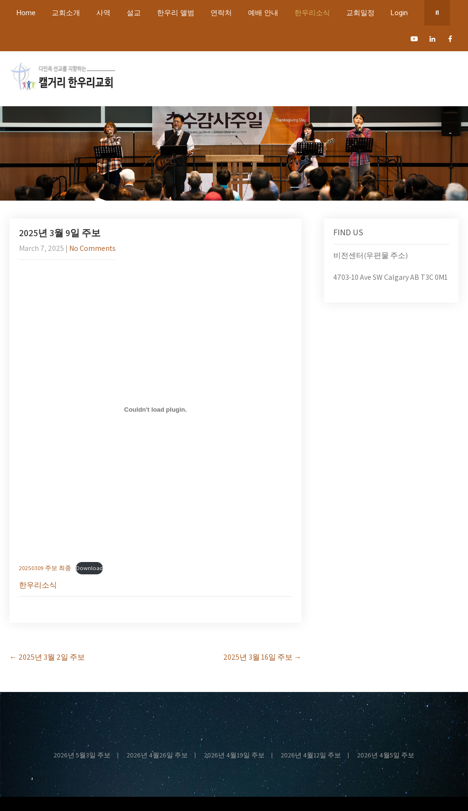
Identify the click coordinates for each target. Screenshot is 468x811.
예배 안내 (263, 13)
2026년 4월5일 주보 (385, 755)
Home (26, 13)
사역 (103, 13)
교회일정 (360, 13)
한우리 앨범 (175, 13)
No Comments (92, 248)
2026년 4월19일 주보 (234, 755)
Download (89, 568)
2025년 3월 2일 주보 (47, 657)
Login (399, 13)
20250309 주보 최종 (45, 568)
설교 (134, 13)
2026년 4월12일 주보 (311, 755)
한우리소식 (312, 13)
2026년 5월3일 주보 (82, 755)
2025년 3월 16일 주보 (262, 657)
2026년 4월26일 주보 (157, 755)
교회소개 (66, 13)
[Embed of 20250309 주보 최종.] (155, 409)
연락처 (221, 13)
